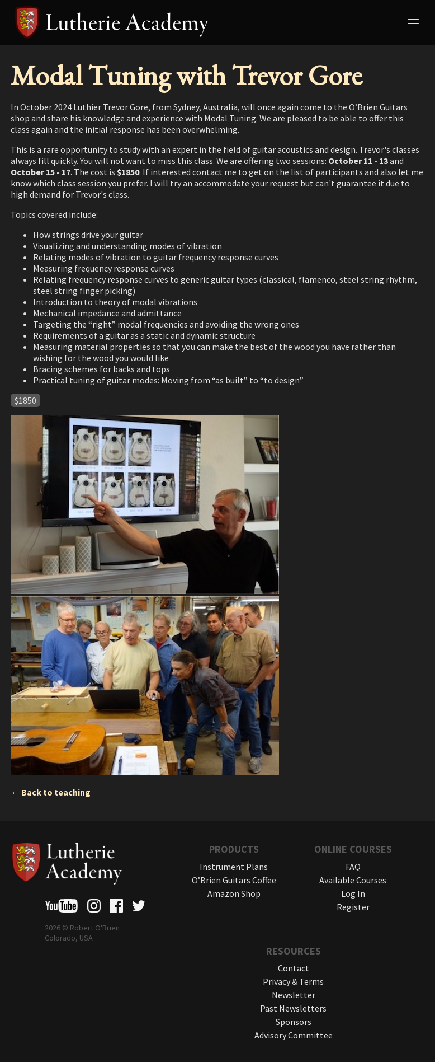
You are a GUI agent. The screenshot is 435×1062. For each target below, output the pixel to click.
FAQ (353, 866)
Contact (293, 968)
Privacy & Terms (293, 981)
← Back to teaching (51, 792)
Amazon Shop (234, 893)
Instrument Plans (234, 866)
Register (353, 907)
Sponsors (293, 1021)
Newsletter (293, 994)
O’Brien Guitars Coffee (234, 880)
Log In (353, 893)
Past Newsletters (293, 1008)
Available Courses (352, 880)
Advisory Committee (293, 1035)
